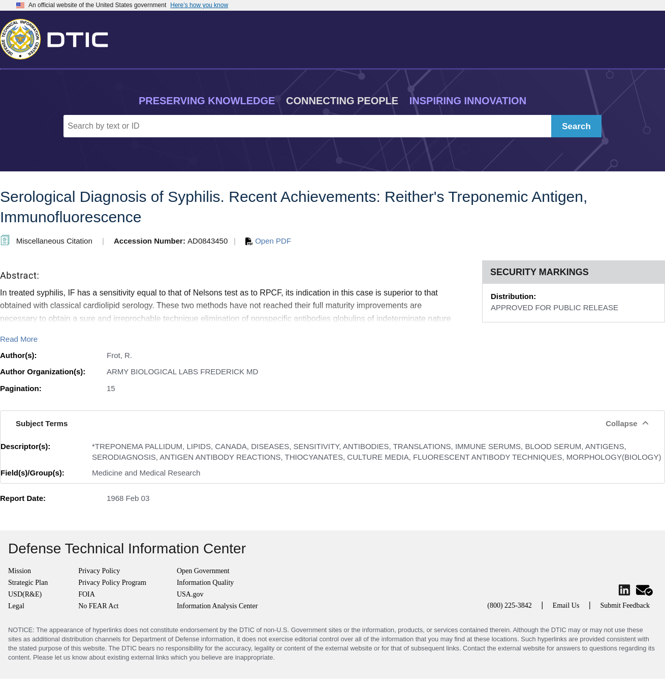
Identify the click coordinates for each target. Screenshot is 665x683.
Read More (19, 339)
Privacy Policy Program (112, 583)
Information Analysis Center (217, 606)
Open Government (203, 571)
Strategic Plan (28, 583)
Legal (16, 606)
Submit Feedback (625, 605)
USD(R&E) (25, 595)
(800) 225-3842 (509, 605)
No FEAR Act (98, 606)
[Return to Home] (58, 37)
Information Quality (205, 583)
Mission (19, 571)
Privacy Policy (99, 571)
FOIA (86, 595)
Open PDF (268, 240)
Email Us (566, 605)
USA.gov (190, 595)
